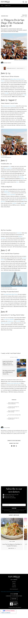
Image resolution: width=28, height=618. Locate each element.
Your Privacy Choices (10, 610)
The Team (14, 585)
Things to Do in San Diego (14, 440)
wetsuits (22, 178)
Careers (14, 583)
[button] (12, 446)
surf (9, 166)
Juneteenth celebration (9, 319)
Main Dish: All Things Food (8, 496)
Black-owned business (5, 323)
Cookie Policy (8, 591)
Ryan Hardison (7, 427)
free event (18, 321)
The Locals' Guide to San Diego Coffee (14, 414)
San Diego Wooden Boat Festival (11, 294)
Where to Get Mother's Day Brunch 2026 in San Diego (14, 411)
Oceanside (19, 233)
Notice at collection (6, 612)
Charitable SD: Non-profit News (9, 497)
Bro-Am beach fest (8, 168)
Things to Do (7, 5)
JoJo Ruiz (14, 203)
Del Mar (6, 93)
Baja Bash (6, 191)
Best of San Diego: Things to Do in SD (10, 494)
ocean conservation (11, 194)
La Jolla (24, 95)
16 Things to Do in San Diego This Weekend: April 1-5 (13, 419)
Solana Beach (8, 192)
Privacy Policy (3, 591)
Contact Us (14, 586)
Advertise (14, 581)
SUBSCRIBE (14, 508)
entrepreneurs (10, 321)
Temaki (22, 203)
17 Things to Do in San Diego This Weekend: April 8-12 (13, 407)
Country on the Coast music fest (13, 383)
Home (2, 5)
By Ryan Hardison (7, 62)
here (17, 182)
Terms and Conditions (16, 591)
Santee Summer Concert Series (9, 106)
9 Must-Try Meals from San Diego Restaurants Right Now (13, 403)
